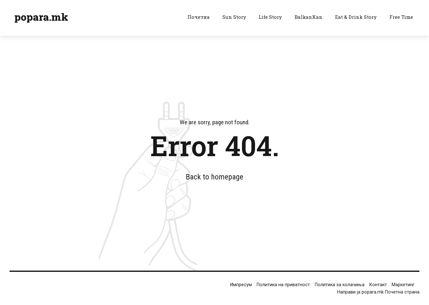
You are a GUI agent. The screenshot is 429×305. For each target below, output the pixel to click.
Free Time (401, 17)
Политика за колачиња (340, 284)
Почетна (198, 17)
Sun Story (234, 17)
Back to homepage (214, 176)
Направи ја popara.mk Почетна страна (378, 292)
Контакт (378, 284)
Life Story (270, 17)
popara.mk (41, 17)
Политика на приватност (283, 284)
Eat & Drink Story (356, 17)
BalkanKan (308, 17)
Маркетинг (403, 284)
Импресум (241, 284)
